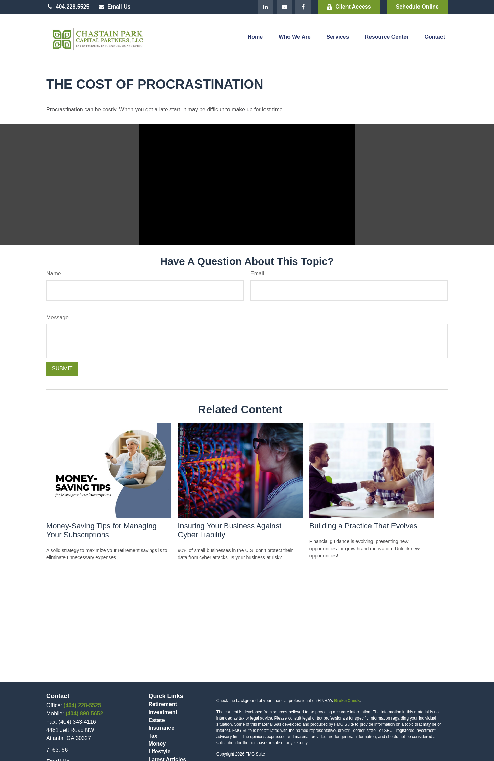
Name (53, 274)
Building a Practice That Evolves (363, 525)
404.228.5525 (67, 7)
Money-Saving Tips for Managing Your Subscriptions (101, 530)
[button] (255, 38)
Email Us (114, 7)
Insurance (162, 728)
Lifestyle (160, 751)
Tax (153, 736)
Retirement (163, 704)
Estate (157, 720)
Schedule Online (417, 7)
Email (257, 274)
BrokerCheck (347, 700)
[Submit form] (62, 369)
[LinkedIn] (265, 7)
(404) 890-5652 (84, 713)
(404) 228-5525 (82, 705)
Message (57, 317)
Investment (163, 712)
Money (157, 744)
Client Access (349, 7)
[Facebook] (303, 7)
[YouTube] (284, 7)
